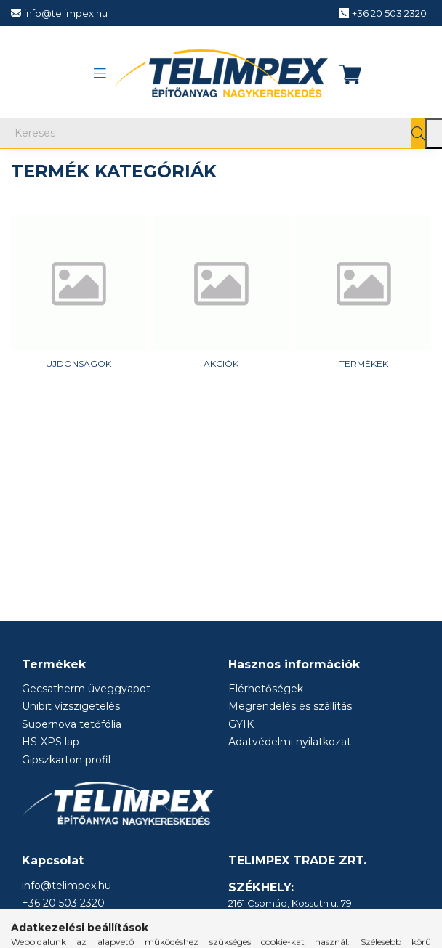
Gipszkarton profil (66, 760)
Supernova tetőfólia (71, 724)
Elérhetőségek (265, 689)
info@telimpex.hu (66, 885)
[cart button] (346, 73)
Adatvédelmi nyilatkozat (289, 742)
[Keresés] (221, 133)
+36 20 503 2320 (63, 903)
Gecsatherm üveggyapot (86, 689)
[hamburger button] (99, 73)
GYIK (241, 724)
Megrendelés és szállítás (290, 706)
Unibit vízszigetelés (71, 706)
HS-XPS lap (50, 742)
